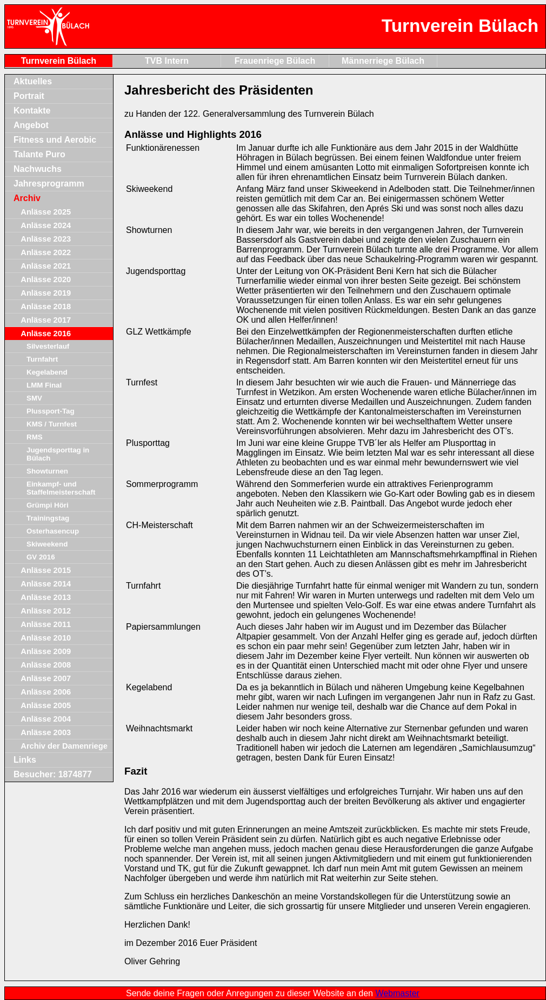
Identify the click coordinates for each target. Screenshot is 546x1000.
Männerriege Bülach (383, 60)
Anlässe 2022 (46, 252)
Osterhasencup (52, 531)
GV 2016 (40, 557)
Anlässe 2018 (46, 306)
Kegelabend (47, 372)
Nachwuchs (38, 169)
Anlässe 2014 (46, 583)
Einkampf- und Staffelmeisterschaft (60, 488)
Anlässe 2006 (46, 692)
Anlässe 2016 (46, 333)
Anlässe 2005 (46, 705)
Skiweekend (47, 544)
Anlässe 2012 (46, 610)
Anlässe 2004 (46, 719)
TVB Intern (167, 60)
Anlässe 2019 (46, 293)
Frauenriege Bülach (275, 60)
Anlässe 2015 (46, 570)
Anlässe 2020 (46, 279)
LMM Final (44, 385)
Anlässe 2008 (46, 665)
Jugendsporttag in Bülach (57, 454)
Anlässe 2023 (46, 239)
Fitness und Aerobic (55, 139)
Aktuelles (33, 81)
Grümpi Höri (47, 505)
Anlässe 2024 (46, 225)
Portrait (29, 96)
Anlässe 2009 (46, 651)
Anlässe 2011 (46, 624)
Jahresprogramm (49, 183)
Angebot (31, 125)
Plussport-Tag (50, 411)
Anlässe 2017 (46, 320)
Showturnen (47, 471)
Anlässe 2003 (46, 732)
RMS (34, 437)
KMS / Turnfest (51, 424)
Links (25, 759)
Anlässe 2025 (46, 212)
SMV (34, 398)
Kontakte (32, 110)
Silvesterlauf (47, 346)
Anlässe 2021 (46, 266)
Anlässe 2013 (46, 597)
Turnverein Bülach (58, 60)
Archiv (27, 198)
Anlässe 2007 (46, 678)
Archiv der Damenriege (64, 746)
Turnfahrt (42, 359)
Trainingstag (47, 518)
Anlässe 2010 (46, 638)
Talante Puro (39, 154)
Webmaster (397, 993)
